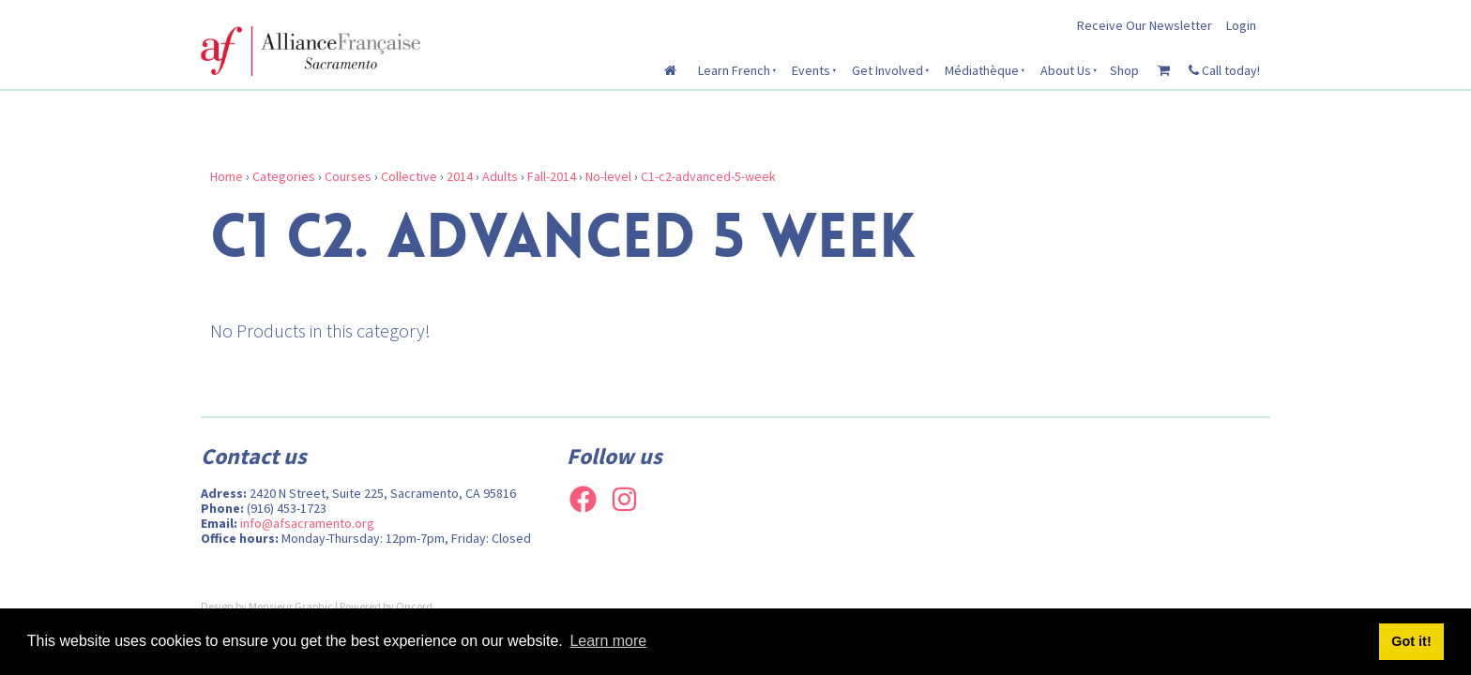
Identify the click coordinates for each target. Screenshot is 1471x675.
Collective (409, 176)
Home (226, 176)
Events (811, 70)
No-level (608, 176)
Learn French (734, 70)
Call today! (1224, 70)
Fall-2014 (551, 176)
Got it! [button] (1411, 641)
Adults (500, 176)
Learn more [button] (607, 641)
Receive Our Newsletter (1144, 25)
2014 (460, 176)
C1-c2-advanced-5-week (708, 176)
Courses (348, 176)
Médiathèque (982, 70)
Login (1241, 25)
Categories (283, 176)
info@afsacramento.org (307, 523)
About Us (1065, 70)
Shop (1124, 70)
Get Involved (887, 70)
